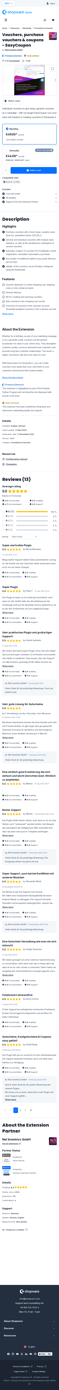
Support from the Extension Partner (20, 201)
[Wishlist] (53, 20)
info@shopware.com (29, 1299)
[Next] (55, 80)
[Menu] (5, 20)
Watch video (12, 101)
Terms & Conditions (22, 1366)
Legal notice (20, 1371)
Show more (7, 612)
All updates (9, 197)
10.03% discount (44, 150)
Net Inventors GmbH (14, 50)
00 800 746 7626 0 (29, 1307)
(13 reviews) (14, 61)
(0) (9, 516)
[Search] (44, 20)
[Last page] (31, 1110)
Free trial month (11, 193)
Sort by (5, 537)
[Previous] (3, 80)
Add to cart (34, 170)
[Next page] (25, 1110)
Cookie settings (38, 1371)
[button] (7, 314)
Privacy (41, 1366)
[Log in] (51, 3)
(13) (10, 511)
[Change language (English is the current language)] (29, 1347)
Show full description (12, 377)
